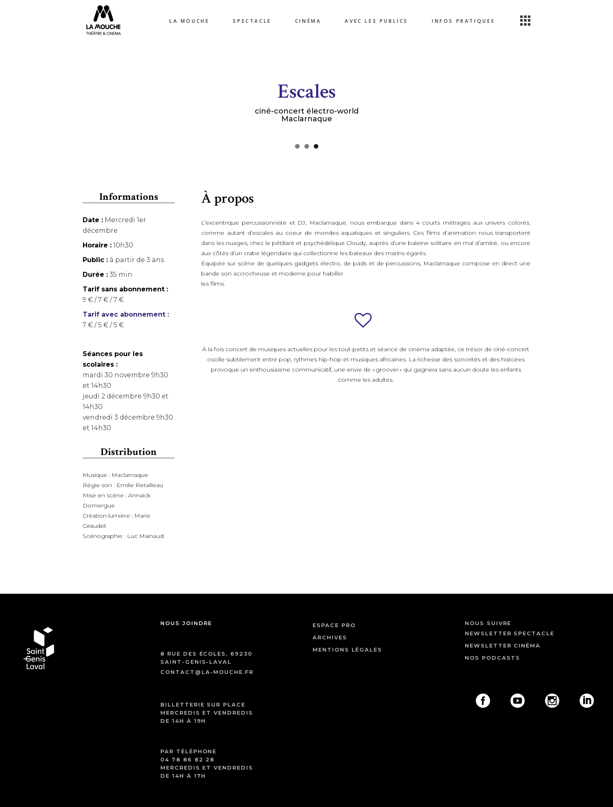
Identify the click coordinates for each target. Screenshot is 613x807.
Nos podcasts (492, 657)
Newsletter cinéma (503, 645)
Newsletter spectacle (509, 633)
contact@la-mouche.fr (207, 672)
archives (330, 637)
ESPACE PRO (334, 625)
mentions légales (347, 649)
